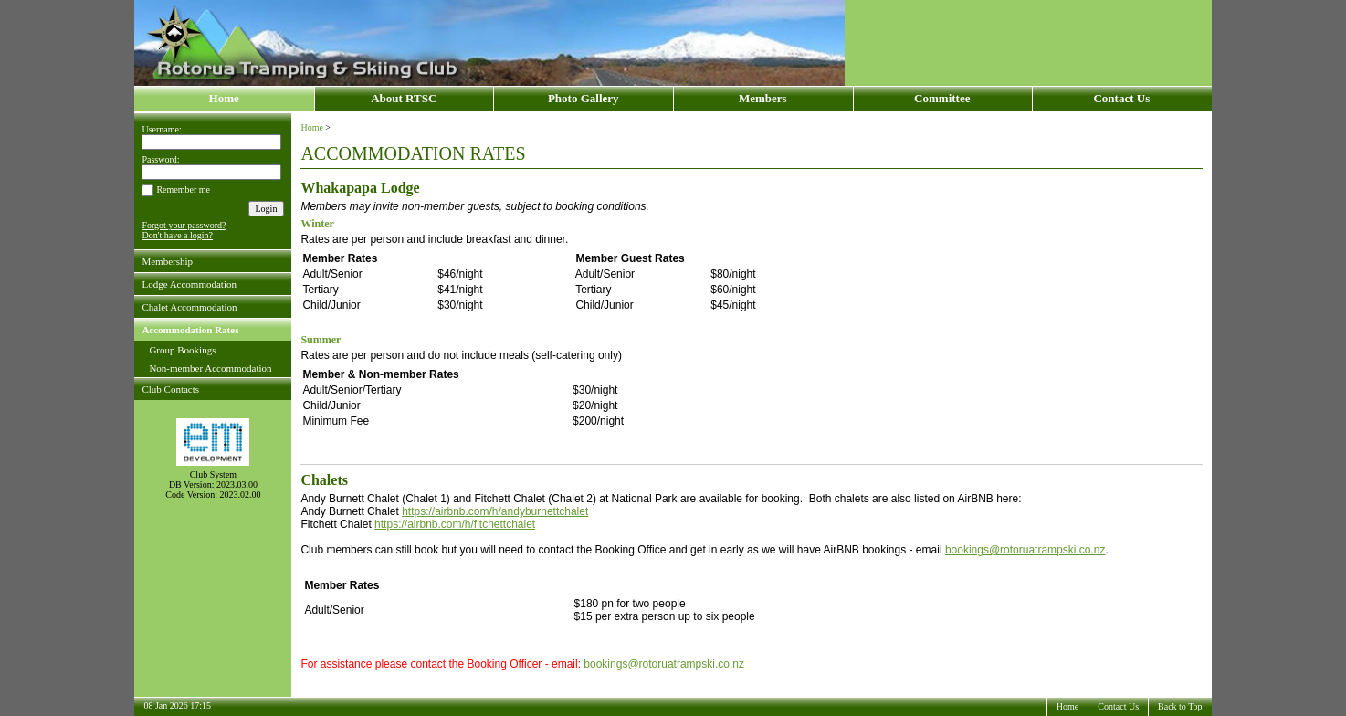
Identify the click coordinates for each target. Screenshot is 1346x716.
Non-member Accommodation (210, 368)
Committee (942, 98)
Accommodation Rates (190, 329)
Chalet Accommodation (189, 306)
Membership (167, 261)
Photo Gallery (583, 98)
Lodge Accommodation (189, 284)
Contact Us (1121, 98)
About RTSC (403, 98)
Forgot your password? (184, 225)
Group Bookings (182, 349)
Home (224, 98)
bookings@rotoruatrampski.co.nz (1025, 549)
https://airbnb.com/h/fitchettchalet (454, 524)
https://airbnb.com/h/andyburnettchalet (495, 511)
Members (763, 98)
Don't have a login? (177, 235)
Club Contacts (170, 389)
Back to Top (1180, 706)
